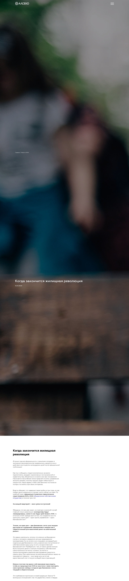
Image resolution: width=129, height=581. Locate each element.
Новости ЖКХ (25, 152)
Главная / (18, 152)
